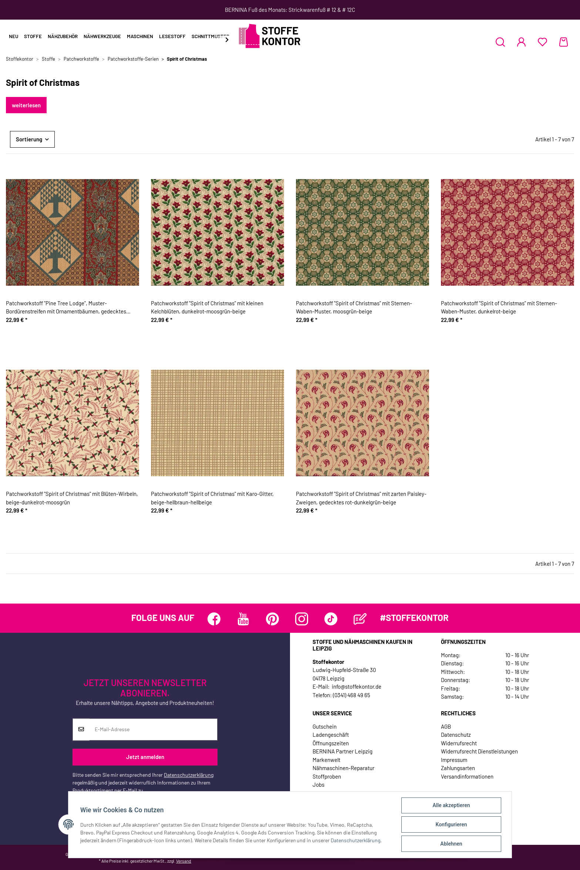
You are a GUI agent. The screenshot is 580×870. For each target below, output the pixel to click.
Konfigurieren (451, 824)
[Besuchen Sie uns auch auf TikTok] (330, 618)
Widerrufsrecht (459, 743)
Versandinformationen (467, 776)
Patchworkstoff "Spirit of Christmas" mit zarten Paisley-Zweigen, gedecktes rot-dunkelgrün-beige (361, 497)
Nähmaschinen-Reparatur (343, 768)
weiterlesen (26, 105)
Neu (13, 36)
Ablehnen (451, 844)
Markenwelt (326, 759)
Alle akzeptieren (451, 805)
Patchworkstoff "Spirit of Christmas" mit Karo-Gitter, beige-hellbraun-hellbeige (212, 497)
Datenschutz (456, 734)
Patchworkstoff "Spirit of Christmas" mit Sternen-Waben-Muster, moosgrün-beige (354, 307)
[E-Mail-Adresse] (153, 729)
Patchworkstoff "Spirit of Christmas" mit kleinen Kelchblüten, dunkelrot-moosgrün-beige (207, 307)
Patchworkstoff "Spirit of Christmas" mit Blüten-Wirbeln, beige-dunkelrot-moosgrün (72, 497)
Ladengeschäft (331, 734)
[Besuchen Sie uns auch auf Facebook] (214, 618)
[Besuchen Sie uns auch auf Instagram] (301, 618)
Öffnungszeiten (331, 743)
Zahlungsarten (458, 768)
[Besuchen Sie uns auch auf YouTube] (243, 618)
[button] (500, 42)
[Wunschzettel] (542, 42)
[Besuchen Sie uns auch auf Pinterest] (272, 618)
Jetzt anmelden (145, 757)
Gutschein (325, 726)
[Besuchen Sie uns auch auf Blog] (360, 618)
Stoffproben (327, 776)
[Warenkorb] (563, 42)
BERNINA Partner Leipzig (342, 751)
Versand (183, 860)
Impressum (454, 759)
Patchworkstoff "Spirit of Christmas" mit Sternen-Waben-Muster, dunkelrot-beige (499, 307)
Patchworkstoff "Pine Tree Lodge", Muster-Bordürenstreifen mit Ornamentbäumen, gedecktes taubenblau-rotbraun (66, 308)
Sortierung (29, 139)
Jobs (318, 784)
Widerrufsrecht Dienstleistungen (479, 751)
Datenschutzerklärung (188, 775)
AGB (446, 726)
